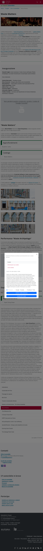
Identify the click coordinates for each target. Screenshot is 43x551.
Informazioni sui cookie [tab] (13, 265)
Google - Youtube (20, 290)
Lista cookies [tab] (11, 267)
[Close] (37, 254)
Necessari (10, 290)
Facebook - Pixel (31, 290)
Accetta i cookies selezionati (21, 292)
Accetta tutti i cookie (21, 296)
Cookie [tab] (9, 262)
